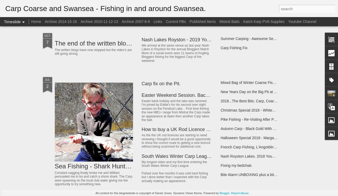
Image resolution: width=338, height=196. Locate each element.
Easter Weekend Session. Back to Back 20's (188, 95)
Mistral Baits (229, 21)
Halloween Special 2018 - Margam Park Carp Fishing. (265, 138)
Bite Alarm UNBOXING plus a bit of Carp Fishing (260, 175)
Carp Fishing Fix (234, 48)
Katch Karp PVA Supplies (264, 21)
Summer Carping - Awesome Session (251, 39)
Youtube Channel (302, 21)
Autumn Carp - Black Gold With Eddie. (252, 129)
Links (158, 21)
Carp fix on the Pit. (161, 83)
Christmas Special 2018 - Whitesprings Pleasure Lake (265, 110)
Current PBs (176, 21)
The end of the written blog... (95, 43)
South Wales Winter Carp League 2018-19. (187, 156)
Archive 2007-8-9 (136, 21)
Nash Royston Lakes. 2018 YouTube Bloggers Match (264, 156)
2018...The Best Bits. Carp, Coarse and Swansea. (261, 101)
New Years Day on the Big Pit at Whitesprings (258, 92)
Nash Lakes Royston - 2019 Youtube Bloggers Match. (198, 39)
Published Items (203, 21)
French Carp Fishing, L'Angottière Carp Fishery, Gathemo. (268, 147)
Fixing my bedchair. (237, 165)
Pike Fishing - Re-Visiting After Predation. (254, 119)
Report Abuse (240, 193)
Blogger (224, 193)
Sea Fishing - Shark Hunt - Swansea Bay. (113, 166)
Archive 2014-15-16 (61, 21)
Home (36, 21)
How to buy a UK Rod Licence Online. (181, 129)
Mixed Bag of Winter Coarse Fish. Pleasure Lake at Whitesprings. (274, 83)
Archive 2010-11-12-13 (99, 21)
